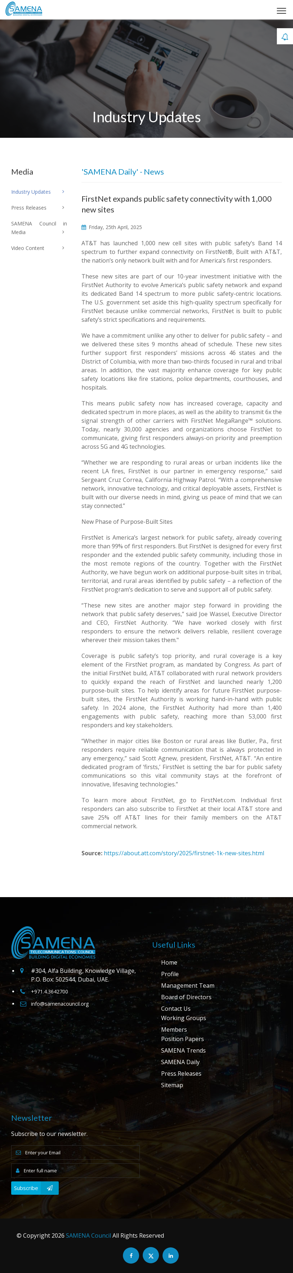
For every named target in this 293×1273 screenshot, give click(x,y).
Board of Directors (186, 997)
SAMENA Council (88, 1235)
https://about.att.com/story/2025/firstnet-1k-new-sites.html (184, 853)
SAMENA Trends (183, 1050)
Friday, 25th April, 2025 (111, 227)
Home (169, 962)
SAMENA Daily (180, 1062)
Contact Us (176, 1009)
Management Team (187, 985)
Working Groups (183, 1018)
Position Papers (182, 1039)
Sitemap (172, 1085)
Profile (170, 974)
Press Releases (181, 1073)
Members (174, 1029)
